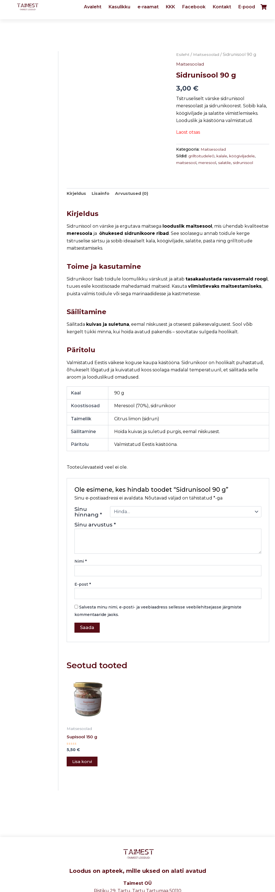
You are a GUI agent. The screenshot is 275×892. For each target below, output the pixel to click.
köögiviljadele (246, 155)
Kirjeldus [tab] (77, 194)
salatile (229, 162)
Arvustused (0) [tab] (135, 194)
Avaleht (92, 6)
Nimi (80, 562)
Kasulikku (119, 6)
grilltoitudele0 (202, 155)
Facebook (194, 6)
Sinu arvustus (95, 525)
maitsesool (187, 162)
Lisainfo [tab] (103, 194)
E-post (82, 584)
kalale (224, 155)
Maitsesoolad (207, 54)
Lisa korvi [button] (83, 763)
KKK (170, 6)
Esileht (183, 54)
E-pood (246, 6)
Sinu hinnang (88, 512)
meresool (210, 162)
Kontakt (222, 6)
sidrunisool (248, 162)
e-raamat (148, 6)
